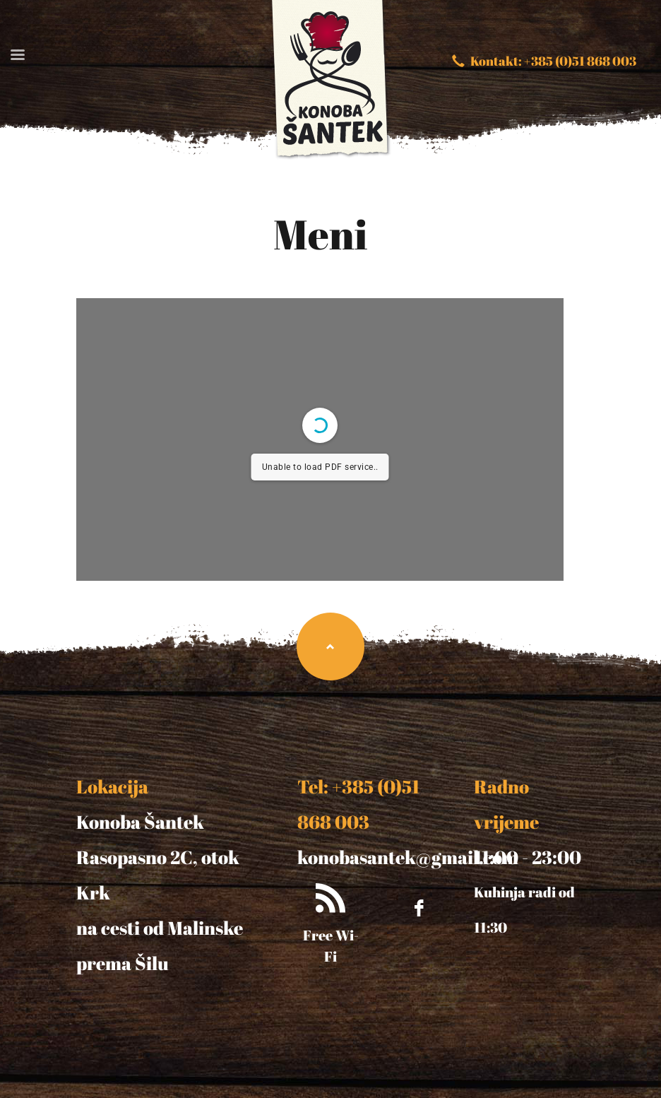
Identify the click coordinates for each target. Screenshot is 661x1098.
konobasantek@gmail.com (407, 857)
